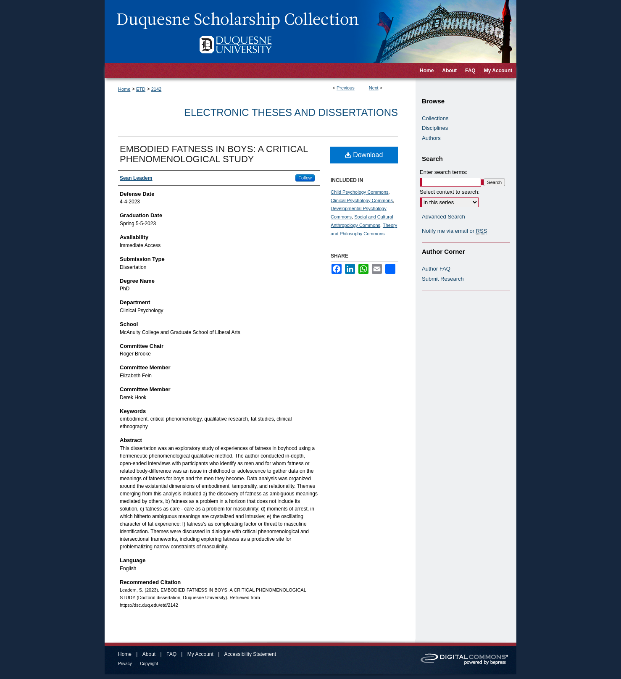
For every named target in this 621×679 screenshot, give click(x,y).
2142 (156, 89)
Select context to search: (449, 192)
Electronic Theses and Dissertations (291, 112)
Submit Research (443, 279)
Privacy (125, 663)
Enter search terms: (443, 172)
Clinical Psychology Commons (362, 200)
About (148, 654)
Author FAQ (436, 269)
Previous (346, 87)
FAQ (171, 654)
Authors (431, 138)
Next (374, 87)
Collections (435, 118)
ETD (140, 89)
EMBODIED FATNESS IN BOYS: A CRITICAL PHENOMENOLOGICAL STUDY (214, 154)
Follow (305, 177)
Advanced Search (443, 216)
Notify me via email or (454, 231)
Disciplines (435, 128)
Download (364, 154)
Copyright (149, 663)
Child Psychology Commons (360, 192)
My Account (200, 654)
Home (124, 89)
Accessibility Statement (250, 654)
